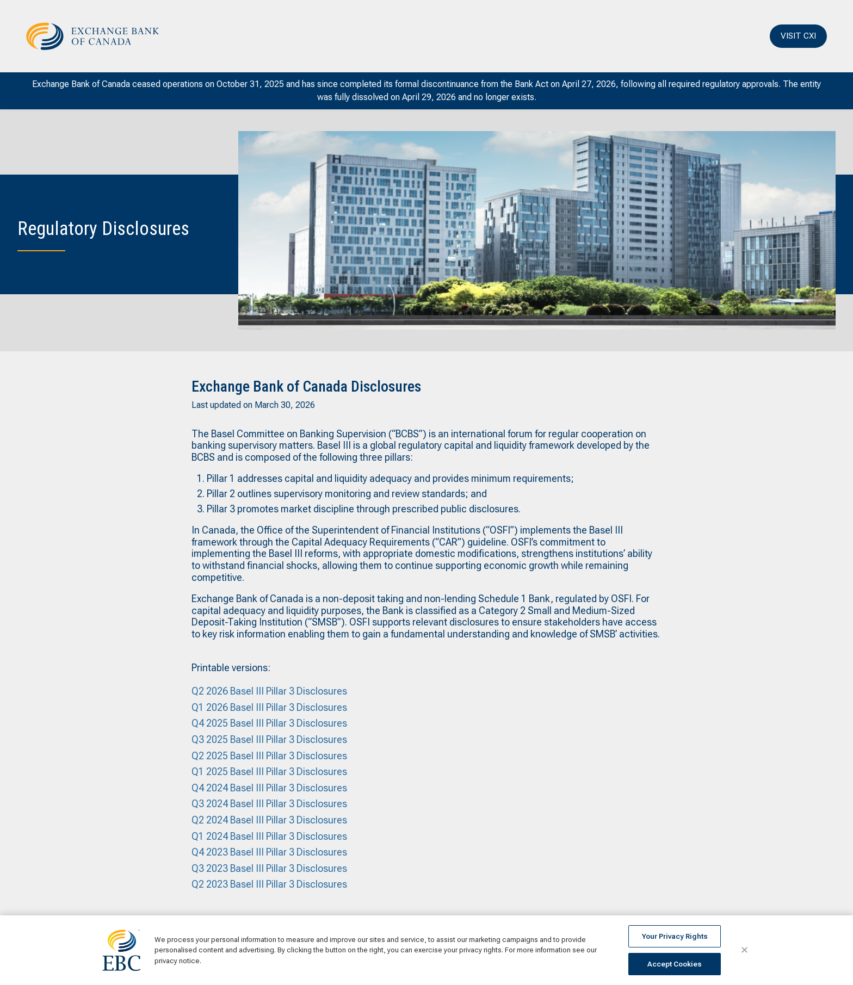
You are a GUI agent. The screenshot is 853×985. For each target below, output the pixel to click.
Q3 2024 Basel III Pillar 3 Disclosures (269, 803)
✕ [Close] (744, 950)
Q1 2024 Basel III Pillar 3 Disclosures (269, 836)
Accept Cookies (674, 964)
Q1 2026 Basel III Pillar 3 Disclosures (269, 707)
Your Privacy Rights (675, 936)
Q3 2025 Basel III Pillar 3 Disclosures (269, 739)
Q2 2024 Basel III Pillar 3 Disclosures (269, 820)
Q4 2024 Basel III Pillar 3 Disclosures (269, 788)
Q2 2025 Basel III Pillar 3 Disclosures (269, 755)
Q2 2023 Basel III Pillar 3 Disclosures (269, 884)
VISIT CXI (798, 35)
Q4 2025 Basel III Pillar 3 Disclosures (269, 723)
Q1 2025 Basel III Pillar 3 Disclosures (269, 771)
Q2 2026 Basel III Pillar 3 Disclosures (269, 691)
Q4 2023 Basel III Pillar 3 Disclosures (269, 852)
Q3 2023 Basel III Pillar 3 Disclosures (269, 868)
